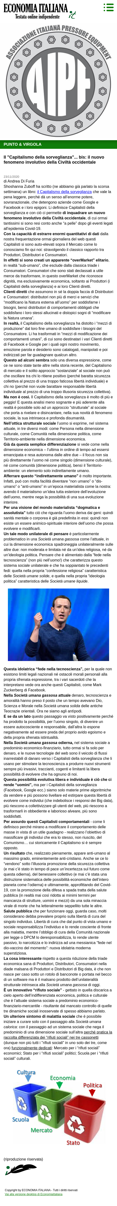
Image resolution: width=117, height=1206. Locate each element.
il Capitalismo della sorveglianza (64, 192)
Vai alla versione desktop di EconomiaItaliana (33, 1194)
